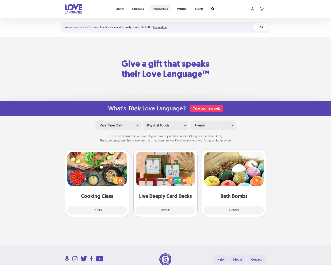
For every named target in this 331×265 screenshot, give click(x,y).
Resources (160, 9)
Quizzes (138, 9)
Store (199, 9)
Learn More (160, 27)
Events (181, 9)
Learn (119, 9)
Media (237, 259)
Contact (256, 259)
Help (220, 259)
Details (97, 210)
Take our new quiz (206, 108)
